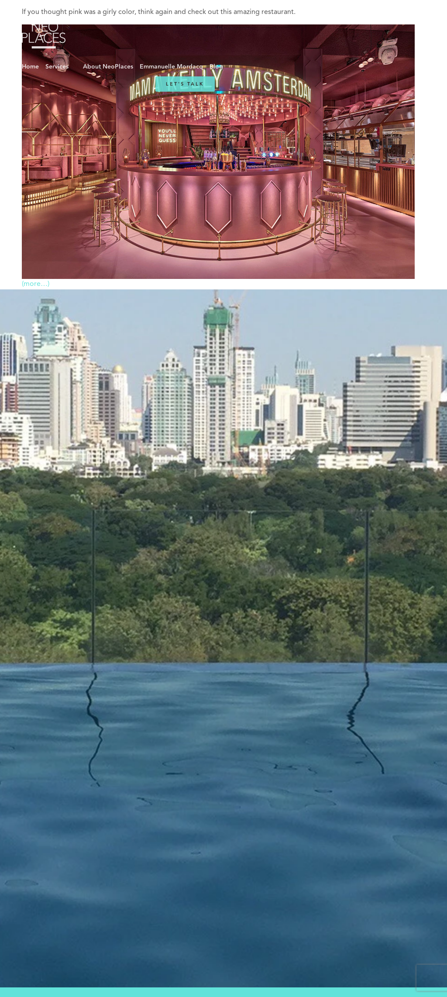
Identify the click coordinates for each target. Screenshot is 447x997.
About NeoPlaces (108, 67)
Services (57, 67)
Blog (216, 67)
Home (30, 67)
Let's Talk (185, 84)
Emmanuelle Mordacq (171, 67)
